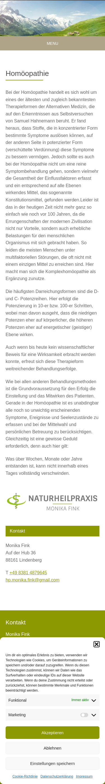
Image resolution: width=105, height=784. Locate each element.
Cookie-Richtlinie (25, 776)
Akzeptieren (52, 732)
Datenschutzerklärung (56, 776)
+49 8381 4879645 (28, 572)
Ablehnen (52, 748)
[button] (96, 644)
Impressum (84, 776)
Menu (52, 43)
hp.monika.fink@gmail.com (32, 580)
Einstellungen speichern (52, 763)
